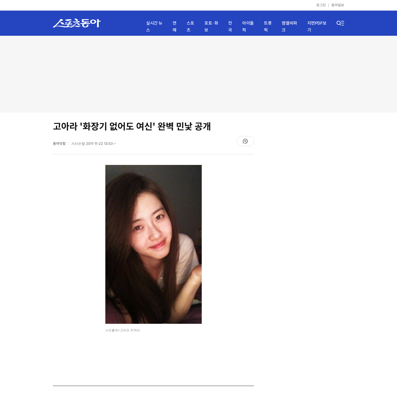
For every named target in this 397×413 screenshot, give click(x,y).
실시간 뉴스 (154, 26)
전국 (230, 26)
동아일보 (337, 5)
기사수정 (95, 145)
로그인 (321, 5)
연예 (175, 26)
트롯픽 (268, 26)
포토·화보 (211, 26)
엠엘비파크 (289, 26)
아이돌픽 (248, 26)
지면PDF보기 (317, 26)
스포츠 (190, 26)
